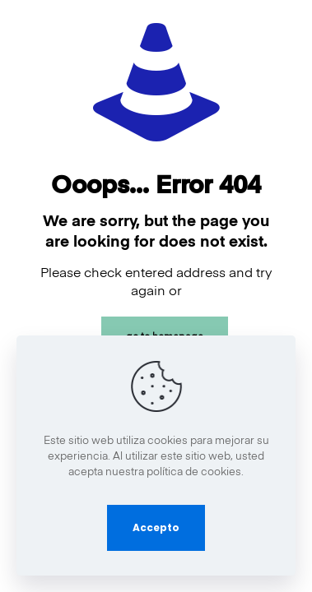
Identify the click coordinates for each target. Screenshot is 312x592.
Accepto (156, 527)
